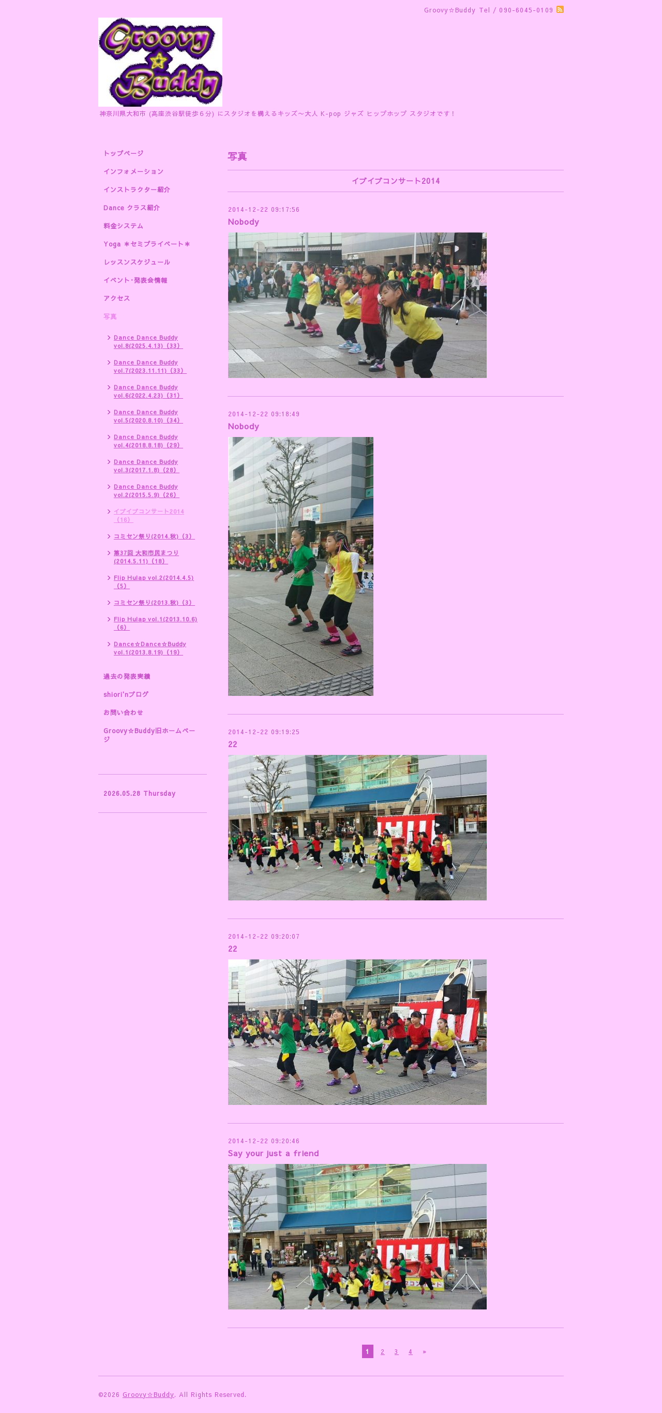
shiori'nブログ (126, 694)
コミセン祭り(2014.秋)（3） (154, 536)
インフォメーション (133, 171)
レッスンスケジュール (137, 262)
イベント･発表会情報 (135, 280)
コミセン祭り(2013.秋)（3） (154, 602)
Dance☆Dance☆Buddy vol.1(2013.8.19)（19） (150, 648)
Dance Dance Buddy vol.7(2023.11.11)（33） (150, 366)
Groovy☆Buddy (148, 1394)
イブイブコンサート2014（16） (149, 515)
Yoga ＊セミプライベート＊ (147, 244)
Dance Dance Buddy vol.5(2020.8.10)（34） (148, 416)
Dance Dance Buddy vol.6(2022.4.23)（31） (148, 391)
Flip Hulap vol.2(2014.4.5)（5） (154, 582)
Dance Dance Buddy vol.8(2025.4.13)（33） (148, 341)
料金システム (123, 226)
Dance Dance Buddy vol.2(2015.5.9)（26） (146, 491)
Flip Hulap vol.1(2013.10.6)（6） (156, 623)
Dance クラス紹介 (131, 207)
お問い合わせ (123, 712)
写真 (110, 316)
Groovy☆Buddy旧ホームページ (149, 735)
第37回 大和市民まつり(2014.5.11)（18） (146, 557)
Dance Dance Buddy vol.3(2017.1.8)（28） (146, 466)
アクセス (116, 298)
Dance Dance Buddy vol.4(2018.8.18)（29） (148, 441)
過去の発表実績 (127, 676)
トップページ (123, 153)
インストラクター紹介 (137, 189)
